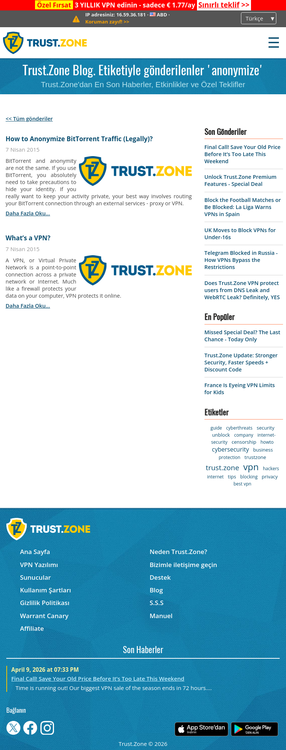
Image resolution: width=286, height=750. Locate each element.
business (263, 449)
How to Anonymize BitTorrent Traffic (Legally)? (79, 139)
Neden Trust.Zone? (178, 551)
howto (266, 442)
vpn (250, 467)
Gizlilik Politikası (45, 602)
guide (216, 428)
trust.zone (222, 467)
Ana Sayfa (35, 551)
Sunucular (35, 577)
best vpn (242, 484)
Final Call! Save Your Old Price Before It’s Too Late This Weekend (242, 154)
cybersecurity (230, 449)
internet (215, 477)
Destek (160, 577)
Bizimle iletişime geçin (183, 564)
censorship (244, 442)
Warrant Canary (44, 615)
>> (223, 5)
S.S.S (156, 602)
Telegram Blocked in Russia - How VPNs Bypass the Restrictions (241, 259)
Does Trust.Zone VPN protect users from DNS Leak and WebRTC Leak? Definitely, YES (242, 290)
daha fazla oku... (28, 213)
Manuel (161, 615)
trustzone (255, 457)
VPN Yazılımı (39, 564)
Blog (156, 590)
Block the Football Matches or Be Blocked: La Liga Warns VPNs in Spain (242, 207)
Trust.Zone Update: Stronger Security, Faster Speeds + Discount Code (241, 362)
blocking (249, 477)
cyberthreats (239, 428)
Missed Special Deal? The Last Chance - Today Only (242, 336)
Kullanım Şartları (45, 590)
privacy (270, 476)
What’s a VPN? (28, 238)
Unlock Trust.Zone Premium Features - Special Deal (240, 180)
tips (232, 476)
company (243, 435)
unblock (221, 434)
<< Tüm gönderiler (29, 118)
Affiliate (32, 628)
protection (229, 457)
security (265, 427)
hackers (271, 468)
